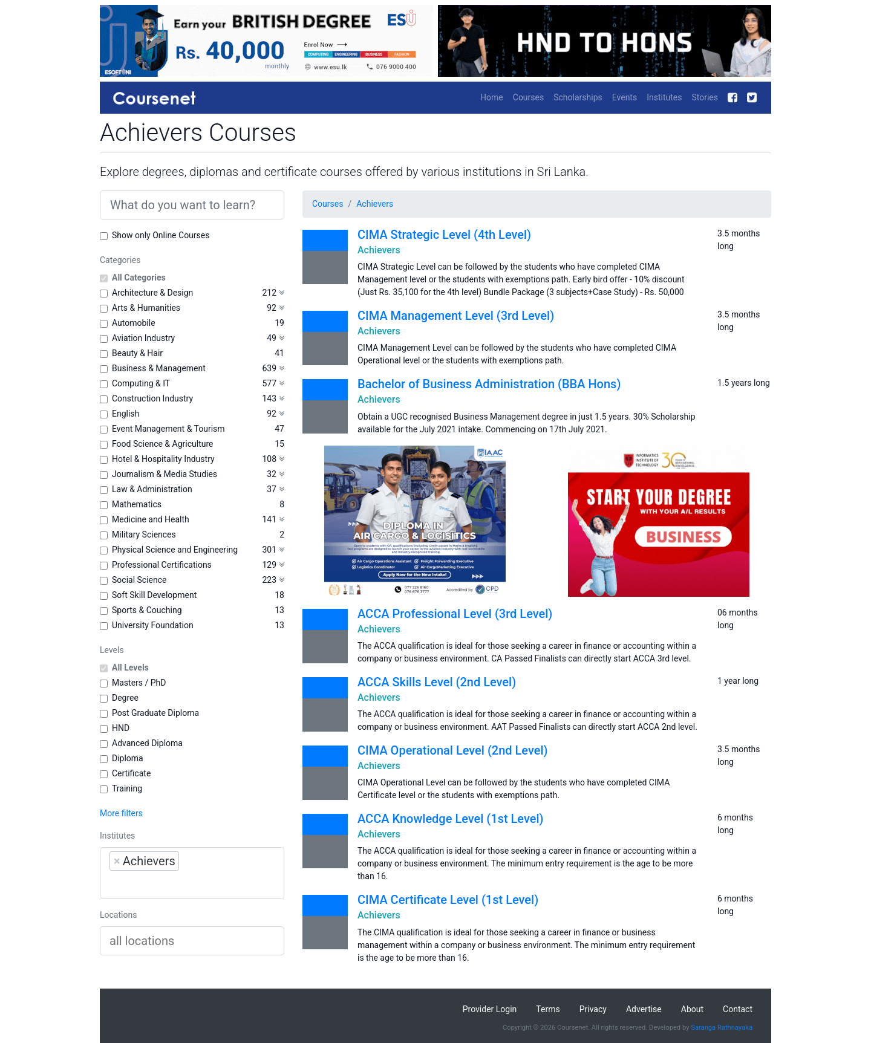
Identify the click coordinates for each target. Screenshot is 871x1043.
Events (624, 97)
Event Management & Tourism (168, 429)
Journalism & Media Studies (164, 474)
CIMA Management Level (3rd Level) (455, 315)
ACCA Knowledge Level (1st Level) (450, 818)
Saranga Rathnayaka (721, 1028)
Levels (112, 650)
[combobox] (192, 873)
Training (127, 788)
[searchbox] (186, 885)
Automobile (133, 323)
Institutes (664, 97)
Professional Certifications (162, 565)
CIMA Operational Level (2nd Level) (452, 750)
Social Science (139, 580)
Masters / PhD (139, 682)
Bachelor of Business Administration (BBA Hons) (489, 384)
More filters (121, 813)
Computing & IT (141, 383)
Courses (528, 97)
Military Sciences (144, 534)
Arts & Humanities (146, 308)
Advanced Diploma (147, 743)
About (692, 1009)
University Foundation (153, 625)
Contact (737, 1009)
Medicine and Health (150, 519)
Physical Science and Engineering (175, 549)
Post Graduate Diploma (155, 713)
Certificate (131, 773)
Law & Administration (152, 489)
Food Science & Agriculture (162, 444)
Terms (547, 1009)
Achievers (374, 204)
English (125, 413)
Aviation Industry (143, 338)
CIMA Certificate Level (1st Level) (447, 899)
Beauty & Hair (137, 353)
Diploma (127, 758)
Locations (118, 915)
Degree (125, 698)
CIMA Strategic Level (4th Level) (444, 234)
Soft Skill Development (154, 595)
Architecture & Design (152, 292)
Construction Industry (152, 398)
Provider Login (490, 1009)
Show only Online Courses (160, 235)
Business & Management (159, 368)
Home (491, 97)
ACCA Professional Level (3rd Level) (454, 613)
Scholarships (577, 97)
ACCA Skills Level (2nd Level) (436, 682)
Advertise (644, 1009)
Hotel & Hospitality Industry (163, 459)
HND (120, 728)
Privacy (593, 1009)
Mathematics (136, 504)
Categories (120, 260)
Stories (704, 97)
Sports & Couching (147, 610)
